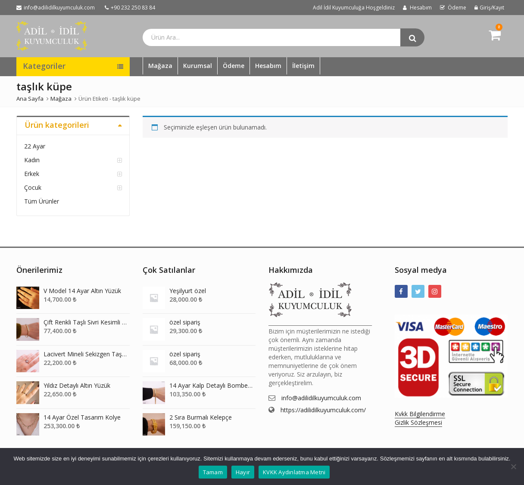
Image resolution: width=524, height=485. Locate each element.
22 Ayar (34, 146)
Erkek (31, 174)
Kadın (32, 160)
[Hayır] (513, 466)
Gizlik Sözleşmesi (418, 422)
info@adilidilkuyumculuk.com (321, 398)
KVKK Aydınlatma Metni (294, 472)
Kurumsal (197, 66)
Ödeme (233, 66)
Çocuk (32, 187)
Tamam (213, 472)
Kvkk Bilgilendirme (420, 414)
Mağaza (160, 66)
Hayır (243, 472)
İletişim (303, 66)
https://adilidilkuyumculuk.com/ (323, 410)
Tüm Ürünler (41, 201)
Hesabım (268, 66)
